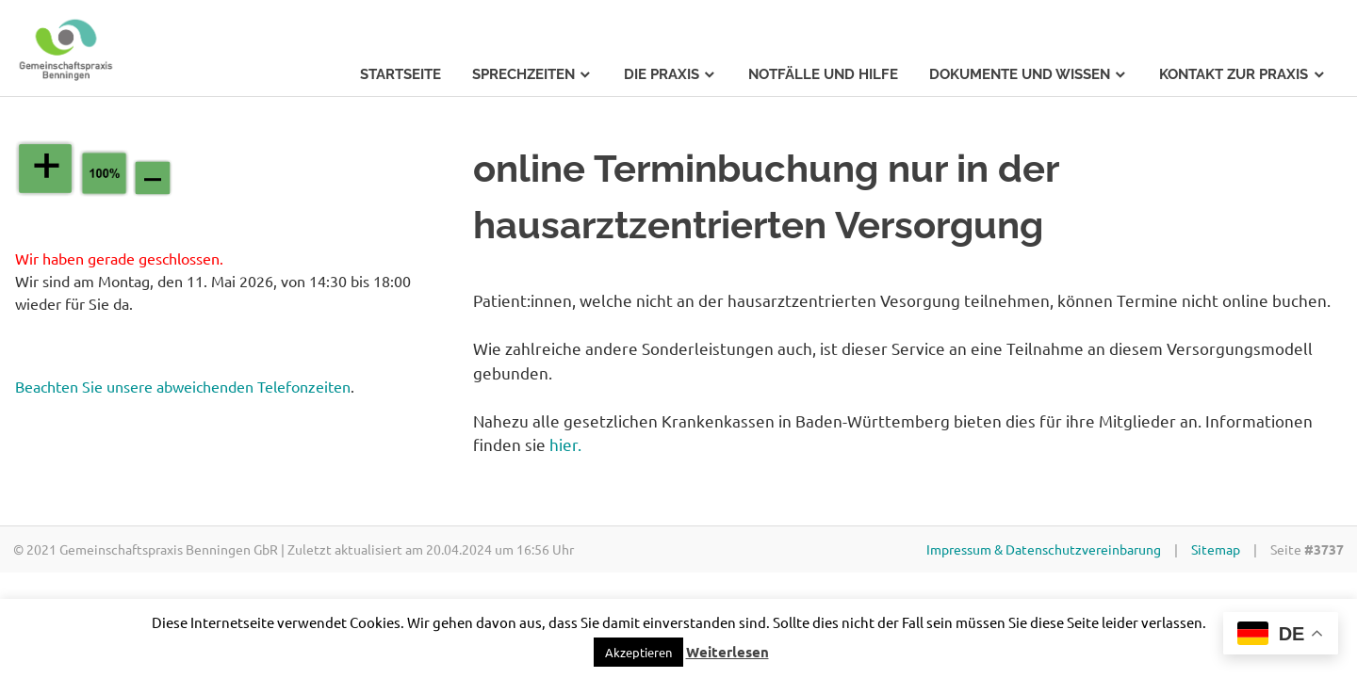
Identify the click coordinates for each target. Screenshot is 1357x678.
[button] (638, 652)
